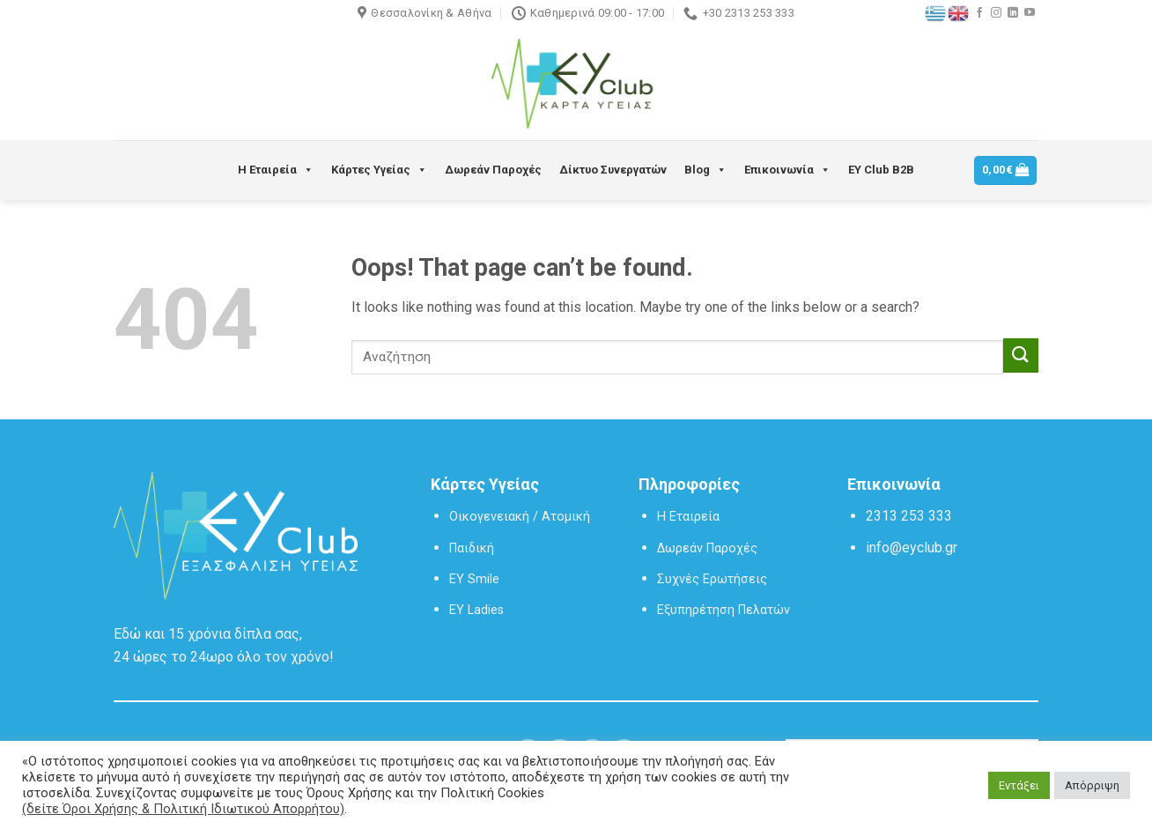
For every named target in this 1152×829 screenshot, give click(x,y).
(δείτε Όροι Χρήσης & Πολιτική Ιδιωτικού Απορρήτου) (183, 809)
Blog (705, 169)
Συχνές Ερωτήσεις (712, 579)
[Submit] (1020, 355)
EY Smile (474, 579)
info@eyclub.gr (911, 547)
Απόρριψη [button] (1092, 785)
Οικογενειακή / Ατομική (519, 516)
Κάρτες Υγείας (379, 169)
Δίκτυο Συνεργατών (613, 169)
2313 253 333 (909, 515)
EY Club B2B (881, 169)
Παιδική (471, 548)
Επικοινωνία (787, 169)
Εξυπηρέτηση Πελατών (723, 610)
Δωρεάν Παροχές (493, 169)
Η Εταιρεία (276, 169)
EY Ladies (476, 610)
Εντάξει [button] (1019, 785)
